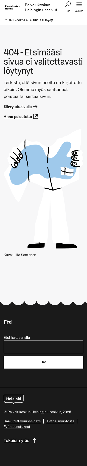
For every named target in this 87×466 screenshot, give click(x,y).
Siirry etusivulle (21, 106)
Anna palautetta (21, 116)
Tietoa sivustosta (60, 421)
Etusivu (9, 20)
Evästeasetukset (17, 426)
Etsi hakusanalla (17, 337)
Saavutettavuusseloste (22, 421)
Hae (43, 362)
